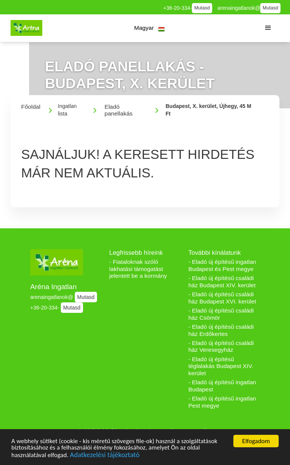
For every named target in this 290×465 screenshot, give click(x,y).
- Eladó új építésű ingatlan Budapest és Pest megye (222, 265)
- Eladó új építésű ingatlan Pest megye (222, 402)
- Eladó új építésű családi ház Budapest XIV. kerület (222, 281)
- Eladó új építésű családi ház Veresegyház (221, 346)
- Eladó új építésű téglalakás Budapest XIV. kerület (220, 366)
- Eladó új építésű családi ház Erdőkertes (221, 330)
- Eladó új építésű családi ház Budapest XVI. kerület (222, 298)
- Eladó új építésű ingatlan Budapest (222, 386)
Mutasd (202, 8)
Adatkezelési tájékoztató (104, 455)
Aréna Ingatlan (53, 287)
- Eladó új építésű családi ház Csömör (221, 314)
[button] (149, 28)
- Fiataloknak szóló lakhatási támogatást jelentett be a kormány (138, 269)
